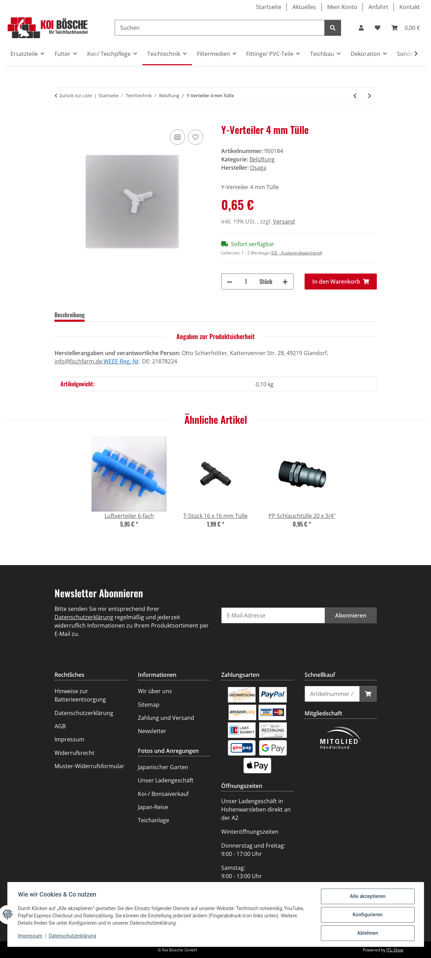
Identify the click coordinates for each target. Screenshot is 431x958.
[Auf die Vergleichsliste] (177, 137)
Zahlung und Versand (166, 718)
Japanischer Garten (163, 767)
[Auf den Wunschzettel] (195, 137)
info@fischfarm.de (78, 361)
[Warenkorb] (405, 27)
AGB (60, 726)
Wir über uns (155, 691)
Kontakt (409, 7)
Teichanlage (153, 820)
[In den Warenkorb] (60, 120)
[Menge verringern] (230, 281)
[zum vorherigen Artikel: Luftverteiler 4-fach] (355, 96)
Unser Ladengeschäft (165, 780)
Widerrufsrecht (74, 753)
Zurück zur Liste (75, 95)
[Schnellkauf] (332, 694)
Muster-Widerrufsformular (89, 766)
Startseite (268, 7)
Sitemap (148, 704)
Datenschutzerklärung (73, 936)
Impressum (31, 936)
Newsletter (152, 731)
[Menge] (246, 281)
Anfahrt (378, 7)
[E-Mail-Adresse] (273, 615)
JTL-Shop (395, 950)
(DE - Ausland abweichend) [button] (296, 253)
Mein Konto (342, 7)
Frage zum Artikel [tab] (155, 315)
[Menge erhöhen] (285, 281)
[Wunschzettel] (377, 27)
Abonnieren (350, 615)
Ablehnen (367, 933)
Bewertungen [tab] (110, 315)
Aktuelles (304, 7)
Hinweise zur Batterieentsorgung (80, 695)
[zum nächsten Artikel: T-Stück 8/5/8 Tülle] (369, 96)
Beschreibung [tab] (70, 315)
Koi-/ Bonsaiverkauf (163, 794)
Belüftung (262, 159)
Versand (284, 221)
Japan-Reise (153, 807)
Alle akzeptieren (366, 897)
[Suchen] (220, 28)
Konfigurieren (367, 915)
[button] (361, 27)
